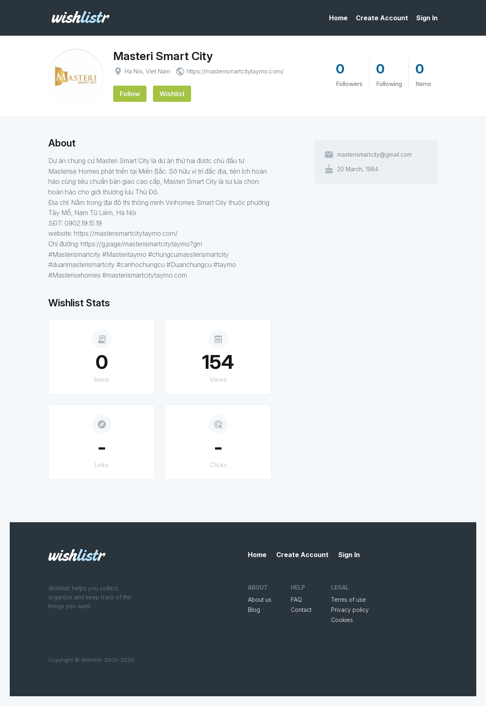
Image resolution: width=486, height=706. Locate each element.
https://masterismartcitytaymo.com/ (235, 71)
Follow (130, 94)
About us (259, 599)
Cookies (342, 619)
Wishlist (172, 94)
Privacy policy (350, 609)
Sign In (427, 18)
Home (338, 18)
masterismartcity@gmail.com (374, 154)
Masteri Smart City (163, 56)
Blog (254, 609)
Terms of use (348, 599)
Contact (301, 609)
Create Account (382, 18)
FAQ (296, 599)
